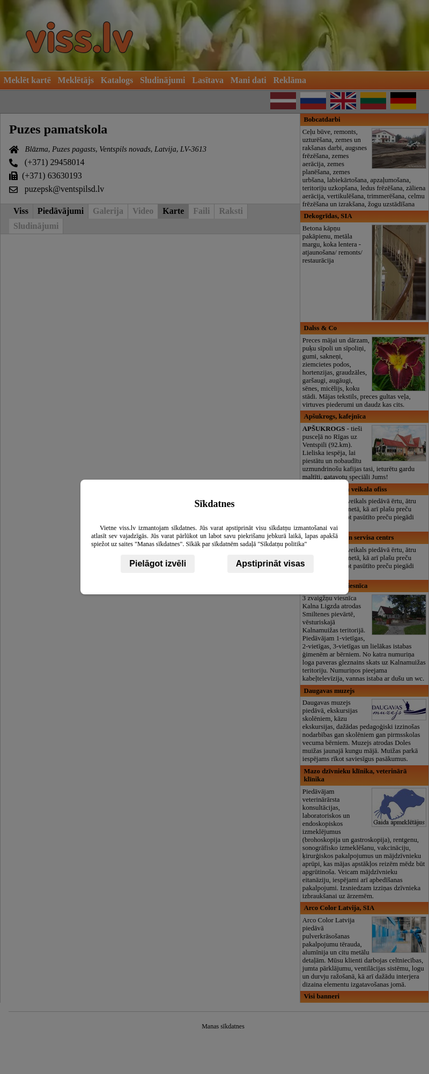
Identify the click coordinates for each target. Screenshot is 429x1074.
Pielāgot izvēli (157, 563)
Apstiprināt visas (270, 563)
